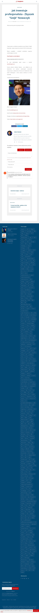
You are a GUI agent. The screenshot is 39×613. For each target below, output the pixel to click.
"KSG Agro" (23, 248)
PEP (33, 469)
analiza (31, 275)
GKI (29, 367)
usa (34, 547)
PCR (31, 467)
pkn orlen (26, 476)
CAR (31, 312)
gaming (22, 365)
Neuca (26, 446)
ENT (28, 350)
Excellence (31, 354)
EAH (34, 344)
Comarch (23, 325)
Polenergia (29, 482)
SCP (34, 503)
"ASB (34, 231)
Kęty (29, 404)
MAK (30, 417)
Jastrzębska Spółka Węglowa (26, 402)
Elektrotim (23, 348)
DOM (26, 340)
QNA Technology (24, 492)
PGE (26, 471)
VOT (30, 551)
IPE (34, 396)
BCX (29, 291)
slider (25, 515)
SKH (22, 515)
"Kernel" (29, 245)
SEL (25, 507)
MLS (28, 434)
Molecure (32, 436)
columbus (23, 323)
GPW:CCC (28, 373)
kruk (29, 411)
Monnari (26, 438)
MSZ (22, 444)
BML (33, 300)
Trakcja (25, 543)
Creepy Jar (32, 325)
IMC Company (23, 394)
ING (29, 394)
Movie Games (23, 442)
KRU (26, 411)
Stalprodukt (33, 524)
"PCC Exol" (23, 252)
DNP (22, 340)
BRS (30, 306)
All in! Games (30, 271)
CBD (35, 312)
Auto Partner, (31, 287)
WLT (22, 563)
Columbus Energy (30, 323)
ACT (29, 264)
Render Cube (23, 497)
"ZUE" (26, 260)
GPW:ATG (32, 371)
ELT (27, 348)
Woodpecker (27, 563)
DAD (28, 329)
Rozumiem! (36, 610)
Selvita (22, 509)
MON (22, 438)
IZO (27, 398)
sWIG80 (30, 532)
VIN (21, 551)
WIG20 (28, 561)
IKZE (32, 392)
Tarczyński (23, 536)
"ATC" (32, 233)
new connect (31, 446)
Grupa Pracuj (31, 381)
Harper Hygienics (24, 386)
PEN (27, 469)
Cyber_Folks (23, 329)
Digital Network (24, 337)
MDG (32, 423)
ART (32, 283)
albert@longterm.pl (11, 64)
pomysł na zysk (29, 486)
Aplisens (32, 281)
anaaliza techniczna (25, 275)
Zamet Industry (24, 568)
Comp (27, 325)
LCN (31, 413)
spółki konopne (27, 520)
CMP (22, 321)
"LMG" (28, 248)
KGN (22, 407)
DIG (34, 335)
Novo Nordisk (23, 453)
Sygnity (22, 534)
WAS (33, 553)
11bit (33, 260)
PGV (29, 471)
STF (30, 528)
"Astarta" (27, 233)
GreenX (33, 375)
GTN (25, 384)
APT (28, 283)
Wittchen (33, 561)
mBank (27, 421)
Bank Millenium (28, 289)
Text (31, 538)
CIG (21, 319)
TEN (32, 536)
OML (22, 457)
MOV (30, 440)
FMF (26, 358)
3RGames (32, 262)
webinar (27, 555)
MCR (29, 423)
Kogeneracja (23, 409)
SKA (27, 513)
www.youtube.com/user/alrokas (19, 113)
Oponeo (22, 461)
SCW (26, 505)
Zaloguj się (21, 149)
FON (30, 358)
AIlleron (27, 268)
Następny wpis (19, 198)
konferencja (30, 409)
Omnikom (27, 606)
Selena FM (30, 507)
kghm (33, 404)
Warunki (8, 599)
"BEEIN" (26, 235)
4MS (26, 264)
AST (28, 285)
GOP (33, 369)
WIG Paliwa (31, 559)
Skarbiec (31, 513)
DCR (31, 331)
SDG (29, 505)
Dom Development (32, 340)
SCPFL (22, 505)
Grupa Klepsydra (24, 381)
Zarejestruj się (28, 149)
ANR (31, 279)
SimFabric (23, 513)
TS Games (31, 543)
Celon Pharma (33, 314)
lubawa (30, 415)
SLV (29, 515)
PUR (30, 488)
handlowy (33, 384)
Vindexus (26, 551)
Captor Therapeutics (25, 312)
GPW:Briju (23, 373)
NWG (22, 455)
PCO (28, 467)
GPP (22, 371)
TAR (33, 534)
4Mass (22, 264)
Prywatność (4, 599)
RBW (32, 494)
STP (34, 528)
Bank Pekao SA (24, 291)
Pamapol (29, 463)
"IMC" (26, 243)
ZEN (34, 568)
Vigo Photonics (32, 549)
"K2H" (30, 243)
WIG (22, 557)
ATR (32, 285)
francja (22, 361)
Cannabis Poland (24, 310)
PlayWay (22, 480)
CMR (25, 321)
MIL (34, 430)
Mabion (26, 417)
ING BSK (33, 394)
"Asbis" (22, 233)
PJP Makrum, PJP (32, 473)
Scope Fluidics (29, 503)
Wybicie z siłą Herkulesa (12, 234)
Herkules (22, 388)
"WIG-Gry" (23, 258)
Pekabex (22, 469)
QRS (30, 492)
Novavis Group (29, 450)
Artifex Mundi (23, 285)
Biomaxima (23, 296)
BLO (30, 298)
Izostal (22, 400)
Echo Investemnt (27, 346)
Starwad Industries (24, 528)
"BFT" (31, 237)
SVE (26, 532)
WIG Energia (26, 557)
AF (21, 266)
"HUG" (28, 241)
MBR (22, 423)
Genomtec (28, 365)
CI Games (33, 317)
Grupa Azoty (27, 377)
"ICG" (22, 243)
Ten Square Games (24, 538)
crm (30, 327)
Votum (34, 551)
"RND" (22, 254)
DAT (22, 331)
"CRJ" (22, 239)
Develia (30, 335)
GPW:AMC (26, 371)
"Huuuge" (32, 241)
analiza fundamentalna (25, 277)
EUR (29, 352)
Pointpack (23, 482)
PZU (29, 490)
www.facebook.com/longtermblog (22, 116)
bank (22, 289)
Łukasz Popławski (11, 235)
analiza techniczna (24, 279)
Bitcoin (26, 298)
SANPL (31, 499)
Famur (22, 356)
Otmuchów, (23, 463)
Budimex (28, 308)
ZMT (30, 570)
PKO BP (22, 478)
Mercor (22, 430)
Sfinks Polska (27, 509)
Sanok (27, 499)
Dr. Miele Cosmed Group (25, 342)
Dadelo (32, 329)
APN (22, 283)
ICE (33, 390)
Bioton (22, 298)
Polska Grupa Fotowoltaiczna (26, 484)
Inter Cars (23, 396)
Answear (22, 281)
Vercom (22, 549)
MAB (22, 417)
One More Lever (24, 459)
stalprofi (22, 526)
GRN (22, 377)
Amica (26, 273)
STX (21, 530)
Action (33, 264)
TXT (21, 545)
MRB (29, 442)
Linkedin (25, 126)
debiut (22, 333)
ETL (26, 352)
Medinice (31, 425)
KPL (34, 409)
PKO (31, 476)
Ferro (31, 356)
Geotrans (33, 365)
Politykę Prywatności (10, 593)
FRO (26, 361)
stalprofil (28, 526)
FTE (29, 361)
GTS (29, 384)
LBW (28, 413)
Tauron (28, 536)
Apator (27, 281)
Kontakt (14, 599)
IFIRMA (25, 392)
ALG (22, 271)
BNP (25, 302)
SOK (28, 517)
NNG (32, 448)
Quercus (22, 494)
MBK (32, 421)
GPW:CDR (23, 375)
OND (25, 457)
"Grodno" (23, 241)
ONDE (29, 457)
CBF (21, 314)
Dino (30, 337)
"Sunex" (26, 254)
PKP (26, 478)
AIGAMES (22, 268)
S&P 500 (22, 499)
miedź (30, 430)
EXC (26, 354)
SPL (21, 520)
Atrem (22, 287)
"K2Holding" (23, 245)
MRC (32, 442)
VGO (27, 549)
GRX (22, 384)
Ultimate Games (31, 545)
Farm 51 (26, 356)
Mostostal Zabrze (24, 440)
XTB (29, 566)
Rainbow (27, 494)
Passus (22, 465)
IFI (21, 392)
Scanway (22, 503)
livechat (22, 415)
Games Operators (30, 363)
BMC (29, 300)
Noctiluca (23, 450)
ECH (22, 346)
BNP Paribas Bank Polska (26, 304)
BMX (22, 302)
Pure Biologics (23, 490)
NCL (31, 444)
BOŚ (27, 306)
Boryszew (23, 306)
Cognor (33, 321)
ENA (31, 348)
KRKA (22, 411)
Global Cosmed (24, 369)
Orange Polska (29, 461)
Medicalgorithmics (24, 425)
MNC (31, 434)
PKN (22, 476)
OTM (34, 461)
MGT (26, 430)
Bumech (33, 308)
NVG (29, 453)
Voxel (25, 553)
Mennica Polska (24, 427)
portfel (22, 488)
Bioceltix (29, 294)
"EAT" (30, 239)
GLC (33, 367)
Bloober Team (23, 300)
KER (21, 404)
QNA (33, 490)
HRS (30, 390)
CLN (28, 319)
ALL (25, 271)
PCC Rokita (23, 467)
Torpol (30, 540)
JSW (34, 402)
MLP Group (23, 434)
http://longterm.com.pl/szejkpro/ (13, 56)
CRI (27, 327)
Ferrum (22, 358)
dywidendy (29, 344)
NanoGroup (27, 444)
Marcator (23, 421)
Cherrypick (27, 317)
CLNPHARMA (33, 319)
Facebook (14, 126)
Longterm (6, 606)
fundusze (34, 361)
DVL (33, 342)
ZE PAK (30, 568)
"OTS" (34, 250)
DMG (33, 337)
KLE (31, 407)
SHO (25, 511)
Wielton (31, 555)
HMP (27, 388)
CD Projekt (26, 314)
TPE (21, 543)
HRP (26, 390)
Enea (34, 348)
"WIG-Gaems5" (27, 256)
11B (30, 260)
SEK (33, 505)
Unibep (25, 547)
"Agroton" (23, 229)
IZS (26, 400)
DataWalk (26, 331)
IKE (28, 392)
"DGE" (26, 239)
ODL (26, 455)
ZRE (33, 570)
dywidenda (23, 344)
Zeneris (22, 570)
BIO (25, 294)
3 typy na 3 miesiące (25, 262)
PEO (30, 469)
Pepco (22, 471)
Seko (22, 507)
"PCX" (28, 252)
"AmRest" (23, 231)
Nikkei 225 (27, 448)
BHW (22, 294)
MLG (32, 432)
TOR (26, 540)
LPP (26, 415)
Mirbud (22, 432)
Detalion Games (24, 335)
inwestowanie (19, 7)
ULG (25, 545)
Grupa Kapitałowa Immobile (26, 379)
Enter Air (32, 350)
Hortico (22, 390)
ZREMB (22, 572)
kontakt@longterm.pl (14, 110)
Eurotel (22, 354)
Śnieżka (33, 515)
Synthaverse (28, 534)
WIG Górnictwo (24, 559)
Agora (28, 266)
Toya (34, 540)
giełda (26, 367)
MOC (27, 436)
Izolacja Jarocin (32, 398)
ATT (26, 287)
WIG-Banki (23, 561)
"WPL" (22, 260)
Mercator (30, 427)
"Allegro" (32, 229)
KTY (32, 411)
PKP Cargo (31, 478)
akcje (32, 268)
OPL (30, 459)
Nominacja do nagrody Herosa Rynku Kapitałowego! (12, 240)
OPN (33, 459)
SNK (22, 517)
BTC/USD (22, 308)
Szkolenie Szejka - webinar (17, 190)
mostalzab (32, 438)
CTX (33, 327)
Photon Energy (24, 473)
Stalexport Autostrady (25, 524)
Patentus (30, 465)
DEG (31, 333)
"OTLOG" (29, 250)
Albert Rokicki (14, 21)
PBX (35, 465)
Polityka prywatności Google (24, 157)
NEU (22, 446)
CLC (25, 319)
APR (25, 283)
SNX (25, 517)
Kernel (25, 404)
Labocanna (23, 413)
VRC (29, 553)
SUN (25, 530)
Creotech (23, 327)
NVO (32, 453)
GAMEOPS (23, 363)
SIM (33, 511)
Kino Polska (27, 407)
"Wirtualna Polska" (30, 258)
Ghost (35, 606)
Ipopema (22, 398)
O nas (11, 599)
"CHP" (34, 237)
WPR (22, 566)
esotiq (22, 352)
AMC (22, 273)
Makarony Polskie (24, 419)
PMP (27, 480)
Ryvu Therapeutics (31, 497)
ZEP (26, 570)
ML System (28, 432)
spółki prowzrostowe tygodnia (27, 522)
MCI (25, 423)
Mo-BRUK (23, 436)
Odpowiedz (28, 169)
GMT (30, 369)
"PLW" (32, 252)
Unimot (30, 547)
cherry (22, 317)
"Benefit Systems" (24, 237)
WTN (26, 566)
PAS (33, 463)
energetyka (23, 350)
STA (35, 522)
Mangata (31, 419)
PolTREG (22, 486)
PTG (26, 488)
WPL (32, 563)
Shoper (29, 511)
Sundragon (30, 530)
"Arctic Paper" (29, 231)
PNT (30, 480)
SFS (33, 509)
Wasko (22, 555)
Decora (26, 333)
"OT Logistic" (23, 250)
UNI (21, 547)
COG (29, 321)
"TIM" (22, 256)
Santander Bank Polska (31, 501)
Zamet (33, 566)
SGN (22, 511)
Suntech (22, 532)
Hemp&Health (32, 386)
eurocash (34, 352)
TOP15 (22, 540)
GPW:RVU (28, 375)
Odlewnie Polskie (31, 455)
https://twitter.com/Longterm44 (16, 119)
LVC (34, 415)
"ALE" (28, 229)
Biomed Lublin (30, 296)
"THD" (31, 254)
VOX (22, 553)
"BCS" (22, 235)
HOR (31, 388)
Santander (23, 501)
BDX (32, 291)
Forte (34, 358)
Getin (22, 367)
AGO (25, 266)
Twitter (19, 126)
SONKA (32, 517)
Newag (22, 448)
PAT (26, 465)
